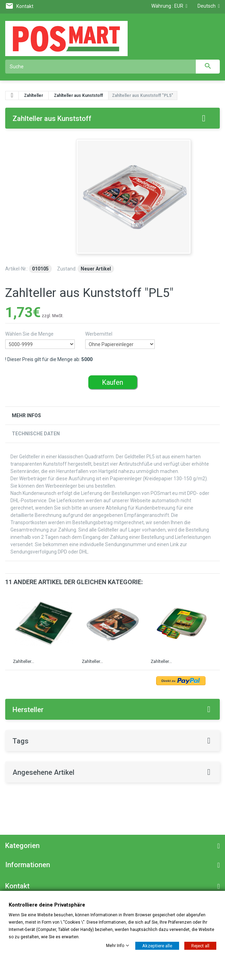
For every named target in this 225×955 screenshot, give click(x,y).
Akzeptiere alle (157, 945)
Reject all (200, 945)
